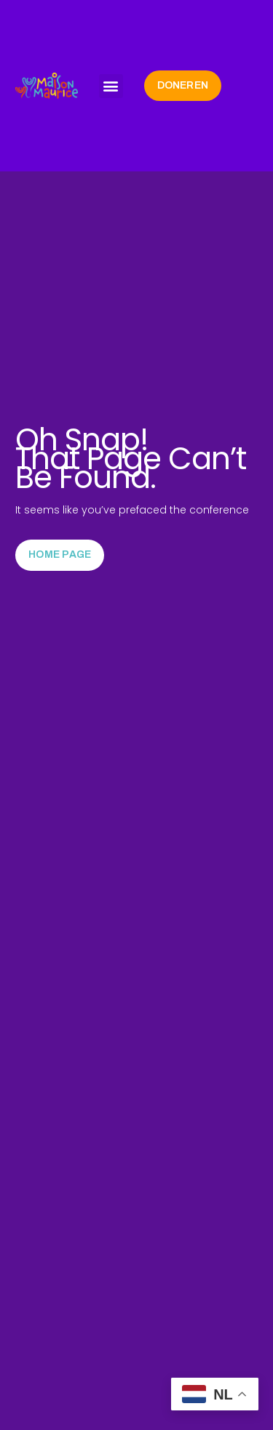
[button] (111, 86)
